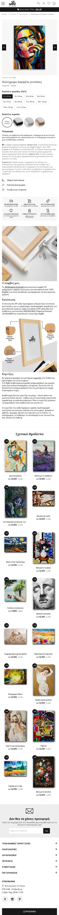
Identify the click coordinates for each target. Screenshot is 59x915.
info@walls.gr (16, 889)
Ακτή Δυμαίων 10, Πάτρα (15, 886)
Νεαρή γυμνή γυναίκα (43, 700)
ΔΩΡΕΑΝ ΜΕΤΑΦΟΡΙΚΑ (11, 204)
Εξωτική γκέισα (15, 476)
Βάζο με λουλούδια (43, 792)
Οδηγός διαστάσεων (15, 180)
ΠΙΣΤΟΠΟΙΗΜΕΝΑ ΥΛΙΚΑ (48, 214)
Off (38, 9)
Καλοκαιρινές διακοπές (43, 654)
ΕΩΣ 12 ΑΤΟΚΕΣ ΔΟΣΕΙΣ (48, 204)
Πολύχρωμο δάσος (15, 694)
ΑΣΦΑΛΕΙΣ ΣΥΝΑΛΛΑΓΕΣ (11, 214)
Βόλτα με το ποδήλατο (43, 476)
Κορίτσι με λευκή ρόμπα (15, 746)
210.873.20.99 (29, 217)
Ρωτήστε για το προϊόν (16, 190)
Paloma (43, 746)
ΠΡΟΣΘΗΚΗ (29, 912)
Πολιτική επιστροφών (16, 185)
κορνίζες (38, 378)
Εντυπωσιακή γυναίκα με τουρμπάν (16, 522)
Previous (4, 47)
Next (55, 47)
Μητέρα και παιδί (43, 516)
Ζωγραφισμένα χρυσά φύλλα (15, 654)
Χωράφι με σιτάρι (15, 786)
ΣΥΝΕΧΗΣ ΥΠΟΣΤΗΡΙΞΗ (29, 214)
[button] (3, 4)
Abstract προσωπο (43, 614)
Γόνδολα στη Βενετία (15, 608)
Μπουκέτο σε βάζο (43, 568)
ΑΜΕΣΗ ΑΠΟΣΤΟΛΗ (29, 204)
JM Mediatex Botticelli (14, 287)
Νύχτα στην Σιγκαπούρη (15, 562)
